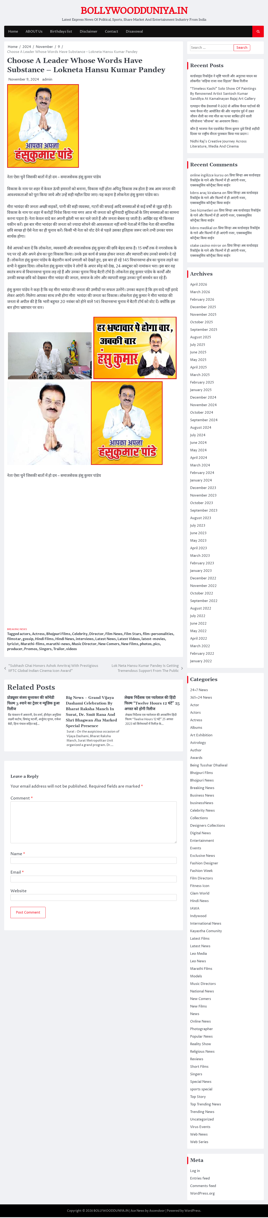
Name (17, 856)
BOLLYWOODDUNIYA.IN (134, 11)
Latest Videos (128, 640)
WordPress (192, 1212)
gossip (28, 640)
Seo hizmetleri (201, 211)
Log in (195, 1171)
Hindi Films (44, 640)
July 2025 (197, 345)
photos (146, 645)
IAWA (194, 909)
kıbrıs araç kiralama (205, 193)
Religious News (202, 1052)
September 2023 (203, 511)
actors (25, 635)
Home (13, 32)
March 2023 (200, 556)
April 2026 (198, 285)
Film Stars (132, 635)
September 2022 (204, 601)
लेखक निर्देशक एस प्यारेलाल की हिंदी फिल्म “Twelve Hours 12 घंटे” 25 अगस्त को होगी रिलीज (151, 704)
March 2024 (200, 466)
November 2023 (203, 496)
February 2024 (202, 473)
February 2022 (202, 654)
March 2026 (200, 293)
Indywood (198, 917)
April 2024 (198, 458)
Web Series (199, 1143)
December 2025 (203, 308)
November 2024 (203, 406)
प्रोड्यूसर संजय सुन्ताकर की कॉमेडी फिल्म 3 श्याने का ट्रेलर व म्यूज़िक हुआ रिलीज (34, 704)
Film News (113, 635)
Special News (200, 1082)
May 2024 (198, 451)
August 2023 (200, 519)
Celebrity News (202, 811)
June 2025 (198, 353)
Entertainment (202, 841)
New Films (129, 645)
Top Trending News (205, 1105)
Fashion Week (201, 871)
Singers (45, 650)
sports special (201, 1090)
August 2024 (200, 428)
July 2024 (197, 436)
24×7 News (199, 691)
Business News (202, 796)
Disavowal (134, 32)
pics (156, 645)
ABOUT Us (33, 32)
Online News (200, 1022)
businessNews (201, 804)
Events (195, 849)
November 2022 (203, 586)
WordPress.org (202, 1194)
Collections (199, 819)
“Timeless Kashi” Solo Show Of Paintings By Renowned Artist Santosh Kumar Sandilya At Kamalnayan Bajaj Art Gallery (223, 94)
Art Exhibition (201, 736)
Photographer (201, 1030)
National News (202, 992)
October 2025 (201, 323)
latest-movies (153, 640)
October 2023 (201, 504)
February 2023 (202, 564)
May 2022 (198, 632)
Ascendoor (157, 1212)
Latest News (105, 640)
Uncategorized (202, 1120)
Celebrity (80, 635)
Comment (21, 801)
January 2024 (201, 481)
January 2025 (201, 391)
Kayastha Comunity (206, 932)
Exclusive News (202, 856)
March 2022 (200, 647)
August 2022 (200, 609)
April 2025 (198, 368)
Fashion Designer (204, 864)
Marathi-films (32, 645)
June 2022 (198, 624)
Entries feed (200, 1179)
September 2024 (204, 421)
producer (14, 650)
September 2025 (203, 330)
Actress (38, 635)
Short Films (199, 1067)
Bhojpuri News (202, 781)
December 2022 (203, 579)
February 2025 (202, 383)
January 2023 (201, 571)
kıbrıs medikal (201, 229)
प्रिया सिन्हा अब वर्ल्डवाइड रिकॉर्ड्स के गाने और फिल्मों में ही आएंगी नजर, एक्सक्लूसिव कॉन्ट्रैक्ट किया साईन (225, 181)
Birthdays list (61, 32)
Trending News (202, 1112)
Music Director (84, 645)
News (194, 1015)
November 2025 (203, 315)
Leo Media (198, 954)
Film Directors (201, 879)
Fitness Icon (199, 886)
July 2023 (197, 526)
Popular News (201, 1037)
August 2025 (200, 338)
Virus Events (200, 1128)
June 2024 (198, 443)
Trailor (58, 650)
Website (18, 893)
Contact (111, 32)
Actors (195, 713)
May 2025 (198, 360)
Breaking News (18, 630)
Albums (196, 728)
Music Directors (203, 984)
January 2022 (201, 662)
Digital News (200, 834)
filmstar (14, 640)
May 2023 (198, 541)
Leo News (198, 962)
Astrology (198, 743)
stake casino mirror (205, 246)
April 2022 (198, 639)
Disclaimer (88, 32)
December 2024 (203, 398)
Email (17, 875)
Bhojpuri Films (58, 635)
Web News (199, 1135)
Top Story (198, 1097)
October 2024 (201, 413)
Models (196, 977)
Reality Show (200, 1045)
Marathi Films (201, 969)
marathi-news (58, 645)
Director (96, 635)
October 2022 (201, 594)
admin (47, 80)
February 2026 (202, 300)
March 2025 (200, 375)
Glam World (199, 894)
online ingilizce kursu (207, 176)
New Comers (108, 645)
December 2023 (203, 488)
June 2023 (198, 534)
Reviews (196, 1060)
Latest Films (200, 939)
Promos (30, 650)
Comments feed (203, 1187)
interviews (85, 640)
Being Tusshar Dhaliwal (208, 766)
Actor (194, 706)
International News (205, 924)
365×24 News (201, 698)
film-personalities (158, 635)
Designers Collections (207, 826)
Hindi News (64, 640)
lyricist (13, 645)
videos (71, 650)
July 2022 (197, 617)
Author (196, 751)
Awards (196, 758)
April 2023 (198, 549)
